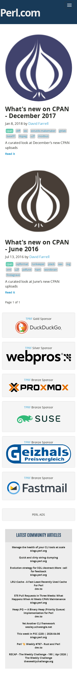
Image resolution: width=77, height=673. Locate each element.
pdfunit (26, 269)
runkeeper (38, 264)
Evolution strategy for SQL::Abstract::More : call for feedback (38, 569)
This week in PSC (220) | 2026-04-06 (38, 634)
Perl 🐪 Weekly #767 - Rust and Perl (38, 644)
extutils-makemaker (43, 131)
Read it (10, 154)
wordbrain (50, 269)
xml (9, 269)
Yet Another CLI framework (38, 623)
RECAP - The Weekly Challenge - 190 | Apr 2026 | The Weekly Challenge (38, 656)
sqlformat (22, 264)
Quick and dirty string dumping (38, 557)
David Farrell (38, 123)
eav (60, 264)
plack (51, 264)
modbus (43, 136)
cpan (10, 131)
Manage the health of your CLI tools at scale (38, 547)
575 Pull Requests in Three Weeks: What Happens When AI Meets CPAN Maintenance (39, 597)
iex (25, 131)
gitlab (62, 131)
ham (38, 269)
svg (68, 264)
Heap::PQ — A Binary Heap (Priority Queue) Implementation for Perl (38, 611)
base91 (11, 136)
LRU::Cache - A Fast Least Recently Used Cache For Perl (38, 583)
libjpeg (23, 136)
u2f (32, 136)
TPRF (29, 319)
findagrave (13, 275)
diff (18, 131)
